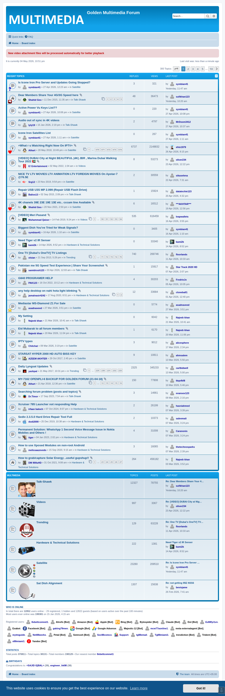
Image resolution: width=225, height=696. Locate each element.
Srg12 (31, 182)
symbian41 (34, 87)
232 (114, 370)
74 (116, 257)
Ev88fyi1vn (211, 622)
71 (102, 257)
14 (111, 383)
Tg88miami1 (161, 635)
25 (111, 462)
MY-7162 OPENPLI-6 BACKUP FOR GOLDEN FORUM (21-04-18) (60, 379)
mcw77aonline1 (159, 628)
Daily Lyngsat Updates (33, 366)
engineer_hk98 (58, 665)
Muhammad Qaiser (38, 220)
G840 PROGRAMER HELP (35, 278)
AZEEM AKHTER (37, 358)
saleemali (181, 418)
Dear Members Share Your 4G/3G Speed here (48, 95)
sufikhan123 (183, 96)
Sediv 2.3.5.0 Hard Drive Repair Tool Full (45, 416)
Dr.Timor (33, 396)
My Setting (25, 316)
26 (116, 462)
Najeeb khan (35, 320)
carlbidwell (182, 368)
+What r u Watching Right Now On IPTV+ (45, 145)
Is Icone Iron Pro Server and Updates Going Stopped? (54, 82)
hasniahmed (183, 406)
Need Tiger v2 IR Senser (34, 240)
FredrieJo (181, 279)
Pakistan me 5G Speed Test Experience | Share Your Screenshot (61, 265)
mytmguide (18, 635)
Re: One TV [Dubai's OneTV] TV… (184, 522)
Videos (81, 166)
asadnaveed (35, 308)
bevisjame (181, 587)
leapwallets (182, 216)
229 (97, 370)
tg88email (141, 635)
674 (120, 149)
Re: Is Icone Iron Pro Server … (183, 562)
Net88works (39, 635)
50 (102, 219)
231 (108, 370)
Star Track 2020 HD (186, 267)
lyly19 (31, 125)
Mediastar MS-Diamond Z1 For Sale (42, 303)
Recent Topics (15, 76)
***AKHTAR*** (183, 204)
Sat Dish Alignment (49, 583)
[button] (176, 68)
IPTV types (25, 341)
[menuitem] (28, 36)
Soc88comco (104, 635)
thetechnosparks (185, 447)
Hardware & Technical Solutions (83, 245)
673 (114, 149)
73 (111, 257)
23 (102, 462)
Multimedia (13, 475)
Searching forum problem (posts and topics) (48, 391)
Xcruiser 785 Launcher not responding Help (47, 404)
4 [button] (197, 69)
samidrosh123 (36, 270)
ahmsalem (182, 355)
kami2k (32, 245)
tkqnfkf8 (180, 380)
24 (107, 462)
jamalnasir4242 (36, 295)
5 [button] (202, 69)
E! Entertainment (37, 166)
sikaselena (182, 175)
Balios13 (33, 194)
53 (116, 219)
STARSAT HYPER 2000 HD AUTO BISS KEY (47, 353)
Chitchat (33, 346)
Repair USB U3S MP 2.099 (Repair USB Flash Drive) (52, 189)
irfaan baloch (35, 409)
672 (108, 149)
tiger (31, 437)
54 (121, 219)
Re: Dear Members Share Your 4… (185, 481)
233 (120, 370)
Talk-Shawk (80, 99)
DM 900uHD (35, 462)
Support (123, 635)
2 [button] (188, 69)
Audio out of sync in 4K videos (39, 120)
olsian (31, 257)
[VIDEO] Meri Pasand (32, 215)
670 (97, 149)
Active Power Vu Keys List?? (37, 107)
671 (103, 149)
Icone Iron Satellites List (34, 132)
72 (107, 257)
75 (121, 257)
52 (111, 219)
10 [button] (211, 69)
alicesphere (182, 342)
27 (121, 462)
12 (102, 383)
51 (107, 219)
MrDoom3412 (183, 122)
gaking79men (60, 628)
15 (116, 383)
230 (103, 370)
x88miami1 (18, 641)
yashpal (32, 371)
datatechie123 (184, 191)
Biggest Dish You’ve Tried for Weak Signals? (48, 227)
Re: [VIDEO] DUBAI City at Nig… (184, 501)
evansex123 (182, 393)
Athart (31, 150)
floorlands (181, 254)
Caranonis (182, 431)
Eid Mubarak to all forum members (41, 328)
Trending (70, 257)
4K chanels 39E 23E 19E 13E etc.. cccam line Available (54, 202)
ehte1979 (181, 147)
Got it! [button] (201, 688)
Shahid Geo (35, 100)
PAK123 (32, 283)
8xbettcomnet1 (39, 622)
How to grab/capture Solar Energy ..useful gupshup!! (53, 458)
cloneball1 (182, 292)
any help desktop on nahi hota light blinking (47, 290)
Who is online (14, 607)
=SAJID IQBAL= (35, 665)
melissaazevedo (37, 450)
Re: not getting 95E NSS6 (180, 583)
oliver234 (181, 159)
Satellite (76, 87)
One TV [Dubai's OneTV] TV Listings (42, 252)
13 (107, 383)
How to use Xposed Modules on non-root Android (51, 445)
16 (121, 383)
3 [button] (193, 69)
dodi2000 (33, 421)
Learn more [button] (139, 688)
